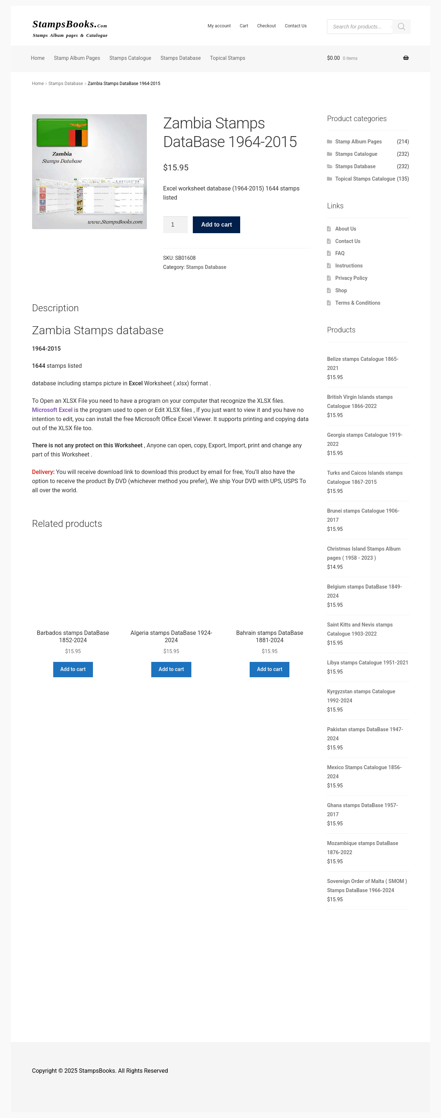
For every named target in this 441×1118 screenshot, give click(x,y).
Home (38, 58)
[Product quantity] (175, 224)
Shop (341, 290)
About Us (345, 229)
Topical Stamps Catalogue (365, 179)
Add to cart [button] (72, 669)
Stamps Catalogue (130, 58)
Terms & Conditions (357, 303)
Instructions (349, 266)
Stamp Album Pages (77, 58)
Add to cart (216, 224)
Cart (244, 25)
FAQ (339, 253)
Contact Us (296, 25)
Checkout (266, 25)
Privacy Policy (351, 278)
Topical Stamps (227, 58)
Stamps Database (180, 58)
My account (219, 25)
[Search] (402, 26)
